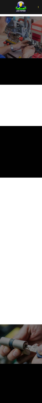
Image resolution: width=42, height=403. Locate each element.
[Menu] (38, 7)
